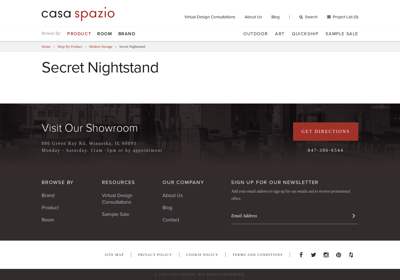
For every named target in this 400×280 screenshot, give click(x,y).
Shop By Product (70, 46)
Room (104, 34)
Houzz (351, 253)
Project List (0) (345, 16)
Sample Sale (342, 34)
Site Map (114, 255)
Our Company (183, 182)
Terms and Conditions (257, 255)
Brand (127, 34)
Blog (275, 16)
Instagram (326, 253)
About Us (253, 16)
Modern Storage (100, 46)
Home (46, 46)
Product (79, 34)
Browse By (58, 182)
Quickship (305, 34)
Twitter (313, 253)
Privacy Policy (155, 255)
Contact (170, 220)
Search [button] (308, 16)
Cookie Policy (202, 255)
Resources (118, 182)
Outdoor (255, 34)
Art (280, 34)
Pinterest (338, 253)
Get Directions (325, 131)
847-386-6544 (326, 150)
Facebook (301, 253)
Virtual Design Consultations (209, 16)
